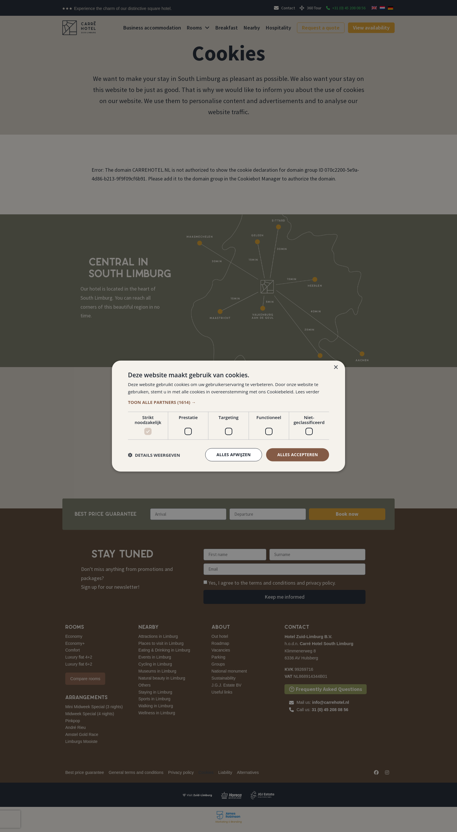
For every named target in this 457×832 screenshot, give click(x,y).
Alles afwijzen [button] (234, 454)
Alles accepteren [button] (297, 454)
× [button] (335, 367)
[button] (228, 402)
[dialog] (228, 416)
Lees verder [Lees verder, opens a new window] (307, 391)
